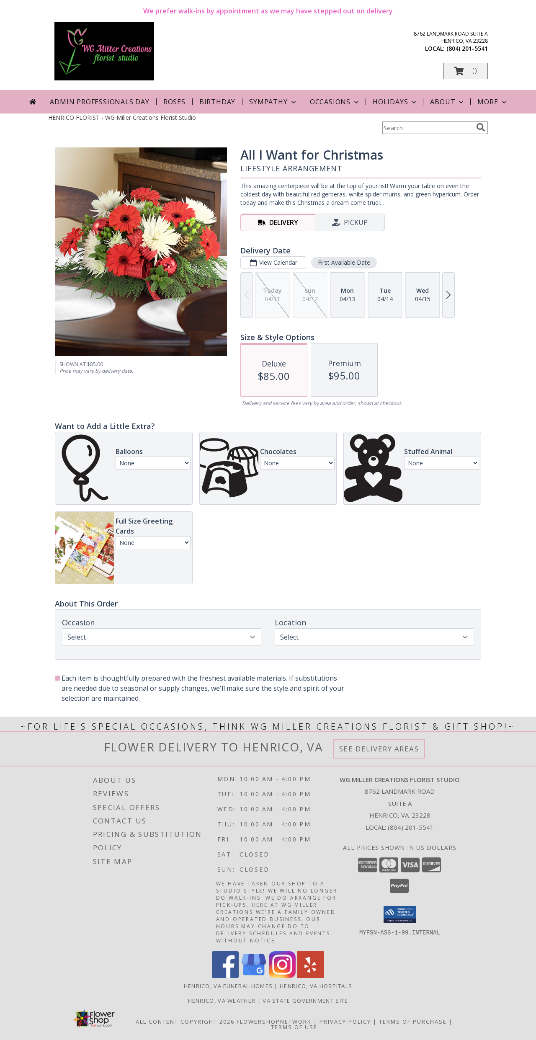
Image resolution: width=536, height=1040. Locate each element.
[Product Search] (427, 128)
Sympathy (273, 101)
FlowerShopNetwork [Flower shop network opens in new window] (274, 1021)
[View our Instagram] (282, 976)
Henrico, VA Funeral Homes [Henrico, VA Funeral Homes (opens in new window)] (228, 986)
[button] (465, 71)
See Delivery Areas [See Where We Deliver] (379, 749)
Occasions (335, 101)
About (447, 101)
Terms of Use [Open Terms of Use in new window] (294, 1027)
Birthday (217, 101)
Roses (174, 101)
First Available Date (344, 262)
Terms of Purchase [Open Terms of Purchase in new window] (413, 1021)
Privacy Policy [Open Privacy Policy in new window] (345, 1021)
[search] (480, 127)
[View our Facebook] (225, 976)
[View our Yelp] (310, 976)
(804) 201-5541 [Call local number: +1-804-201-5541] (467, 48)
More (492, 101)
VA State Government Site (305, 1000)
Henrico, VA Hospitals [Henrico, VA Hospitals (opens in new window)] (316, 986)
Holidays (395, 101)
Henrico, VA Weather (222, 1000)
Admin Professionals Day (99, 101)
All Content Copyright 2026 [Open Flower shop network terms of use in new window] (185, 1021)
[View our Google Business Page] (253, 976)
